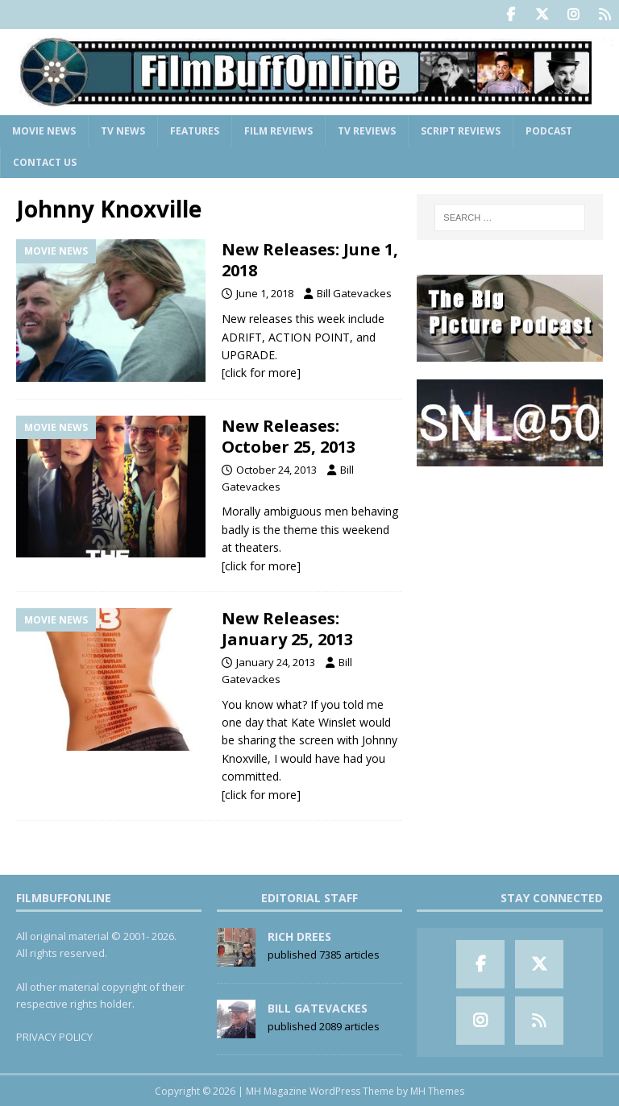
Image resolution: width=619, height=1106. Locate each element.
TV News (123, 130)
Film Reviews (278, 130)
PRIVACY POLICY (54, 1036)
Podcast (549, 130)
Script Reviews (461, 130)
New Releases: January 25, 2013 (287, 628)
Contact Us (45, 161)
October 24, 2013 (276, 469)
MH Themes (437, 1090)
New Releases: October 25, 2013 (288, 435)
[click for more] (261, 371)
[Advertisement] (509, 563)
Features (194, 130)
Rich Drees (299, 935)
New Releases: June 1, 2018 (310, 259)
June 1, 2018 (264, 292)
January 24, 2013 (275, 661)
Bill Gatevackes (354, 292)
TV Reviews (367, 130)
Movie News (44, 130)
